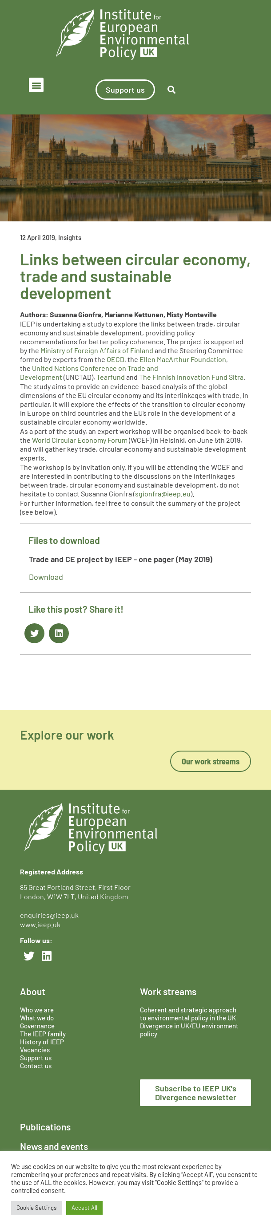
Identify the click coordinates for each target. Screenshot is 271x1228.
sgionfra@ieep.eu (163, 493)
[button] (36, 85)
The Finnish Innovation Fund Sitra (191, 377)
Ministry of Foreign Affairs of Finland (96, 350)
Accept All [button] (84, 1207)
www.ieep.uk (40, 924)
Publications (45, 1126)
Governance (37, 1026)
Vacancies (35, 1050)
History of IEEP (42, 1042)
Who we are (37, 1010)
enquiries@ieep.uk (50, 915)
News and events (54, 1146)
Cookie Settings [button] (36, 1207)
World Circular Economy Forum (80, 440)
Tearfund (110, 377)
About (32, 991)
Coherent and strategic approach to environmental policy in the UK (188, 1014)
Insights (69, 237)
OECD (115, 359)
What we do (37, 1018)
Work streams (168, 991)
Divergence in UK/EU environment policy (189, 1030)
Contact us (36, 1066)
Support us (36, 1058)
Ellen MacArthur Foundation (182, 359)
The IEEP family (43, 1034)
